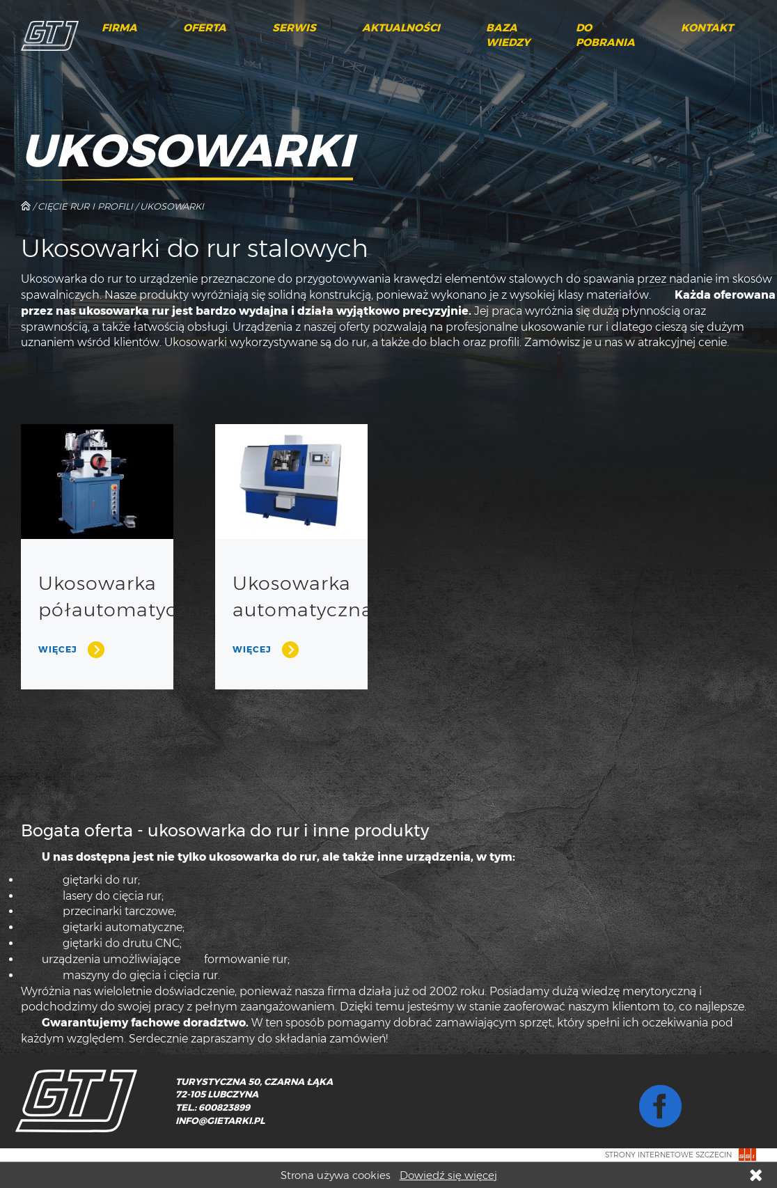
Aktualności (401, 28)
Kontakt (707, 28)
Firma (119, 28)
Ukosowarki (172, 206)
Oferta (204, 28)
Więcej (57, 649)
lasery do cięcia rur (112, 895)
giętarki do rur (100, 879)
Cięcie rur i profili (85, 206)
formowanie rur (246, 959)
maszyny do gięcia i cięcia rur (140, 975)
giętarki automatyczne (122, 927)
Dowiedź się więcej (448, 1175)
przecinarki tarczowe (118, 911)
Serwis (294, 28)
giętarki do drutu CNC (121, 943)
